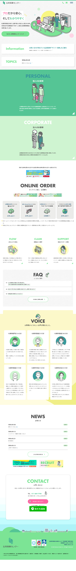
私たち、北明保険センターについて (15, 34)
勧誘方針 (31, 564)
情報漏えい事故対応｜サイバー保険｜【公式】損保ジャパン (44, 50)
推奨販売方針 (65, 564)
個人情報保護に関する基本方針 (22, 564)
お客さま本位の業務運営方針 (9, 564)
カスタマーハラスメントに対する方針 (11, 566)
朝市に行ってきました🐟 (28, 63)
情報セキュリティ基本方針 (57, 564)
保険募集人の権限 (38, 564)
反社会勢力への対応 (47, 564)
